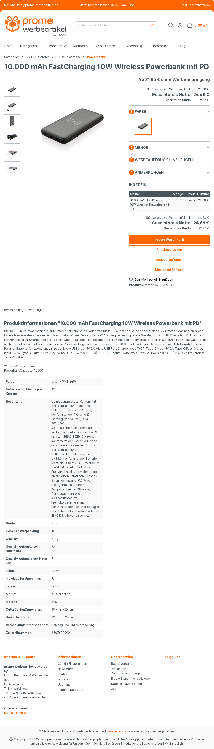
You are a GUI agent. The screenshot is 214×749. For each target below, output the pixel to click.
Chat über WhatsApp (195, 5)
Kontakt (63, 674)
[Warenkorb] (197, 25)
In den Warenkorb (169, 240)
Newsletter (65, 669)
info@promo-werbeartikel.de (38, 5)
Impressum (65, 679)
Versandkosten (117, 731)
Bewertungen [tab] (34, 310)
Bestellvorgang (121, 663)
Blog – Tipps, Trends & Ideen (131, 678)
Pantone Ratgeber (70, 689)
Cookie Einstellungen (72, 663)
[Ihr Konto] (180, 25)
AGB (114, 689)
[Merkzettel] (170, 25)
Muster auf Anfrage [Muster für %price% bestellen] (169, 269)
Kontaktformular (15, 712)
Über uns (64, 684)
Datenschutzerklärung (126, 683)
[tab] (13, 310)
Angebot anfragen (169, 259)
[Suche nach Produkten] (111, 25)
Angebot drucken (169, 249)
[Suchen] (152, 25)
